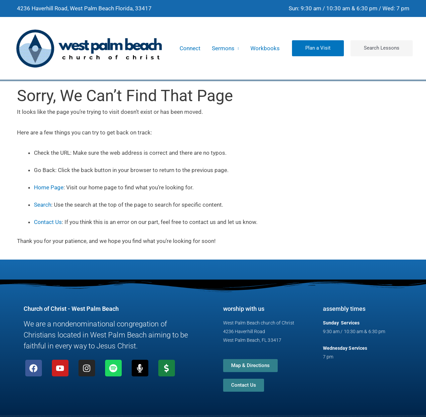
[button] (318, 48)
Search (42, 204)
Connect (190, 48)
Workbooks (265, 48)
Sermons (223, 48)
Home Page (49, 187)
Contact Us (48, 222)
